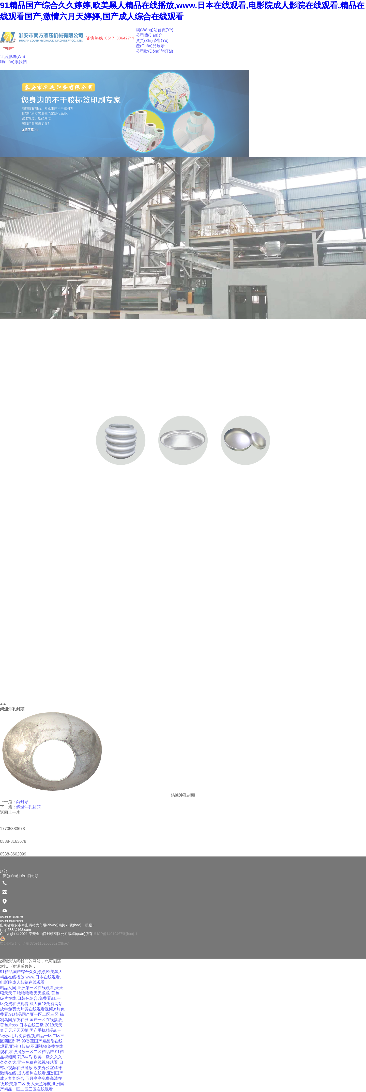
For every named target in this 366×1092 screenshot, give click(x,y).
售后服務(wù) (12, 56)
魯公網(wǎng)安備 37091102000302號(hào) (34, 940)
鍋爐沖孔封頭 (28, 807)
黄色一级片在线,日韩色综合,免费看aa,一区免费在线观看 (31, 998)
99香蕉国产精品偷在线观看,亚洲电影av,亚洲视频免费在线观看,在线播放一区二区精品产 (31, 1046)
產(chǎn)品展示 (150, 46)
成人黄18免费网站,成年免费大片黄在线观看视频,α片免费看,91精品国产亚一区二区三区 (32, 1009)
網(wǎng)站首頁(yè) (154, 30)
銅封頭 (22, 802)
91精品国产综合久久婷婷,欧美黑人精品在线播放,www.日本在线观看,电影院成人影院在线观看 (31, 977)
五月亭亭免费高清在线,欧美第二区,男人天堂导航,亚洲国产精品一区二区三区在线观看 (32, 1083)
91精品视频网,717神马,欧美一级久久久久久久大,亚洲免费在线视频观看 (32, 1057)
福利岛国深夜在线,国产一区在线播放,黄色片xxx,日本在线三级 (32, 1019)
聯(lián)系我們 (13, 62)
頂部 (3, 871)
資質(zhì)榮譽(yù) (152, 40)
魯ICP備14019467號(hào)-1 (115, 934)
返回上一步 (10, 812)
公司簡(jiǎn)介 (149, 35)
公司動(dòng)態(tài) (154, 51)
